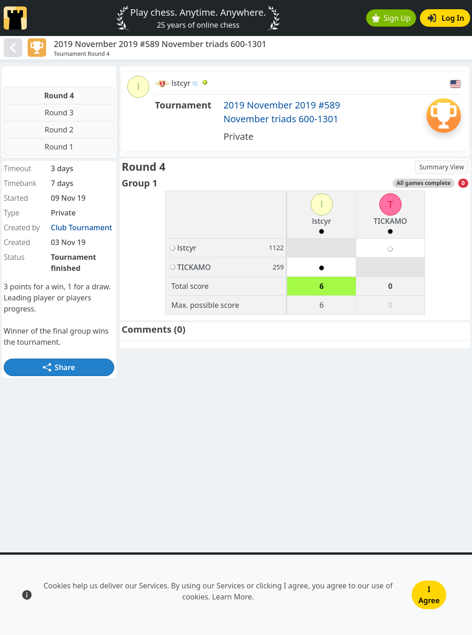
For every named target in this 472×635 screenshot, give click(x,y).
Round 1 (59, 147)
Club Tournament (81, 227)
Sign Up (391, 18)
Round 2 (59, 130)
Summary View (441, 166)
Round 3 (59, 113)
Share (59, 367)
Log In (446, 18)
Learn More (232, 597)
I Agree (429, 594)
